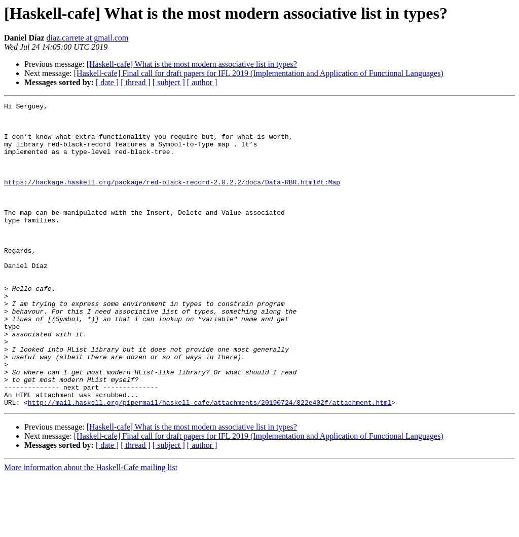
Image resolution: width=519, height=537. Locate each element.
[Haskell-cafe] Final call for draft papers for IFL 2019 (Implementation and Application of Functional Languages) (258, 73)
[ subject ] (169, 82)
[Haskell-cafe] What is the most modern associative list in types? (192, 64)
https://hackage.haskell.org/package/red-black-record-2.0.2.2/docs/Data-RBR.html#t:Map (172, 198)
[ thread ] (136, 82)
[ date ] (107, 82)
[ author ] (202, 82)
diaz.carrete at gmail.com (88, 37)
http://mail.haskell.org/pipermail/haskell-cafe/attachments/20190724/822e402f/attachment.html (210, 463)
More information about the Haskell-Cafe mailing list (90, 528)
